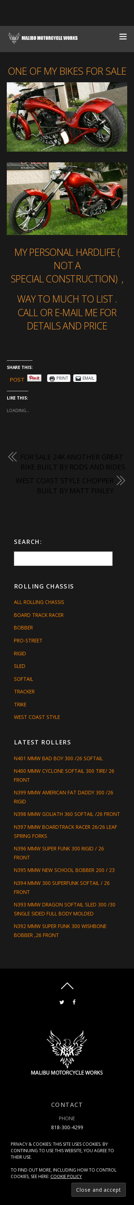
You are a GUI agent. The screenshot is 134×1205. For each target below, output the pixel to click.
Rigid (20, 653)
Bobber (23, 627)
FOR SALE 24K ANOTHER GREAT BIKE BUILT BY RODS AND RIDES (72, 462)
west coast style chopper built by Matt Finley (65, 485)
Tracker (24, 691)
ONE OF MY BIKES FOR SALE (67, 71)
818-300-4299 (67, 1127)
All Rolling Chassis (39, 602)
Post (17, 378)
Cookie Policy (66, 1176)
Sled (19, 665)
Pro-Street (28, 640)
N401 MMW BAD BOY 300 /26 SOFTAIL (58, 758)
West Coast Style (37, 717)
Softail (23, 678)
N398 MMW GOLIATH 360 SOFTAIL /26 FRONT (67, 814)
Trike (20, 704)
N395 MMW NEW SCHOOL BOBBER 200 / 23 (64, 870)
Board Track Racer (39, 614)
